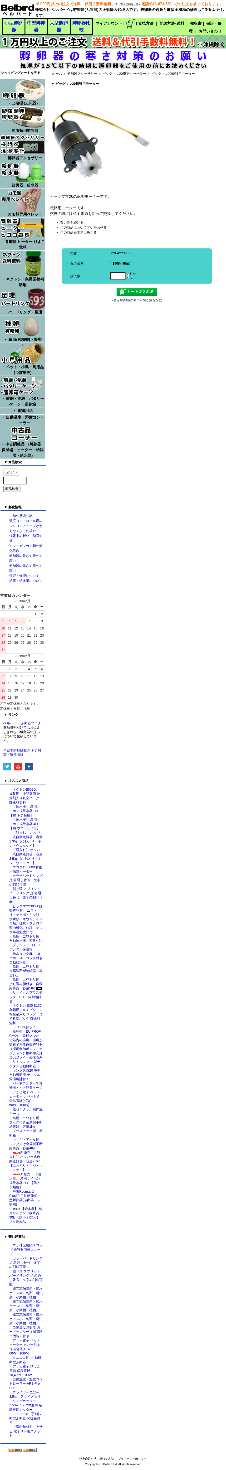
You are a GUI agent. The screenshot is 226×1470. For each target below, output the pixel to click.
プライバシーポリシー (132, 1458)
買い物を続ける (72, 222)
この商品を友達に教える (78, 232)
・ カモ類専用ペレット (22, 202)
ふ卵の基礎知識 (21, 516)
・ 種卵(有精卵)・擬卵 (22, 328)
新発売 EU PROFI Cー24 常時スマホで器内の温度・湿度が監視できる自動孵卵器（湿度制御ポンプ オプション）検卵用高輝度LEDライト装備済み (26, 1044)
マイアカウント (109, 23)
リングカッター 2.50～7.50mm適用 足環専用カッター (25, 1405)
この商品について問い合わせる (83, 227)
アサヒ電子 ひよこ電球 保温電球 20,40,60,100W (24, 1370)
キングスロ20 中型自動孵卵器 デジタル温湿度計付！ (24, 1075)
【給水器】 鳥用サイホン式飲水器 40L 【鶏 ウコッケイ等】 (24, 824)
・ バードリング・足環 (22, 301)
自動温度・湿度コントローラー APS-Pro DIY (26, 1383)
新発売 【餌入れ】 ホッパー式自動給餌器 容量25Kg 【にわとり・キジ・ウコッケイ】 (26, 1161)
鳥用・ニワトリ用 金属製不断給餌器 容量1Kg (26, 971)
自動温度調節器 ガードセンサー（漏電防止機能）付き (26, 1331)
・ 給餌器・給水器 (22, 174)
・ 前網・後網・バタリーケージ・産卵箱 (22, 391)
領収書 (195, 23)
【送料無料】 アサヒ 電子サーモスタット (26, 1431)
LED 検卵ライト (26, 1027)
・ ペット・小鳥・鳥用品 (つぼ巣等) (22, 359)
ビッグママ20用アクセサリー (124, 74)
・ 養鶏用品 (23, 411)
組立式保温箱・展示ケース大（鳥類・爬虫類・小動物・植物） (26, 1292)
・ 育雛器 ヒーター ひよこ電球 (22, 233)
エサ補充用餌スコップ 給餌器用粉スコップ (26, 1249)
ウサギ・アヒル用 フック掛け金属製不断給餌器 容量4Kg (26, 1144)
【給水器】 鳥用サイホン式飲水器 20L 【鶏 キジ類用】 (24, 811)
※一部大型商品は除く (128, 4)
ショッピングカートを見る (20, 73)
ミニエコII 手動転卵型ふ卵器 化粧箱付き (25, 1418)
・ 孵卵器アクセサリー (22, 147)
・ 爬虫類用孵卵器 (22, 119)
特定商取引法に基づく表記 (96, 1458)
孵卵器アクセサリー (82, 74)
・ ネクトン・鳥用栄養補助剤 (22, 269)
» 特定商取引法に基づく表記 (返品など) (136, 300)
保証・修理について (24, 576)
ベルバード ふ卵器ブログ (22, 723)
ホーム (57, 74)
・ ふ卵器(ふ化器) (22, 92)
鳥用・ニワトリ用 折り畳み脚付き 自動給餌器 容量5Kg (26, 984)
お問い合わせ (210, 31)
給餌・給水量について (26, 581)
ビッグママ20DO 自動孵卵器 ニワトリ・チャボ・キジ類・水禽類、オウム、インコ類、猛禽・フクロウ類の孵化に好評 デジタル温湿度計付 (26, 919)
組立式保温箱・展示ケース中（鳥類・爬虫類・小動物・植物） (26, 1306)
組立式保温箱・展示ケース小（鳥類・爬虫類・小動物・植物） (26, 1318)
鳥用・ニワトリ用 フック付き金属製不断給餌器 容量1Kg (26, 1122)
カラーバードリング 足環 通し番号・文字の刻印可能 (26, 880)
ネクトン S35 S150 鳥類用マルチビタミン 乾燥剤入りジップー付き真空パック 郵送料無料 (27, 1014)
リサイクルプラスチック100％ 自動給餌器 (26, 997)
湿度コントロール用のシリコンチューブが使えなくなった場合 (26, 526)
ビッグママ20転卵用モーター (174, 74)
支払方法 (145, 23)
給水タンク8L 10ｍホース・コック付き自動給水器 (26, 958)
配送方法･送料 (171, 23)
